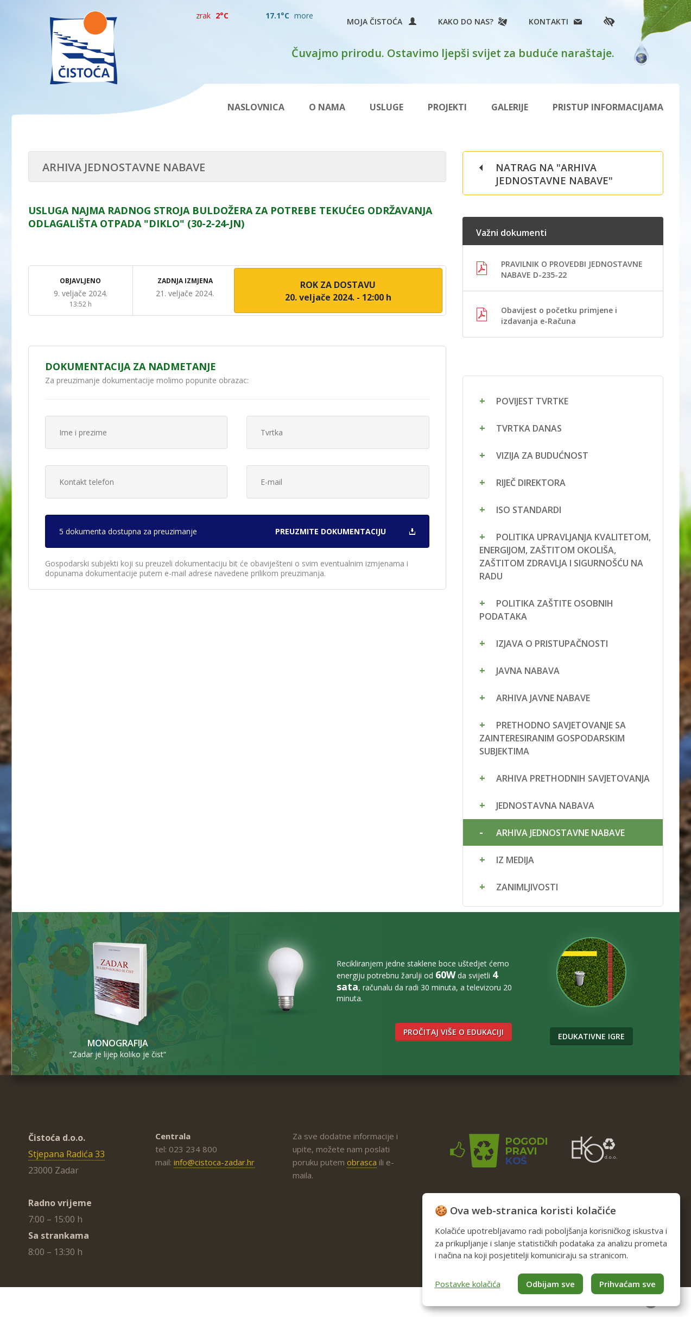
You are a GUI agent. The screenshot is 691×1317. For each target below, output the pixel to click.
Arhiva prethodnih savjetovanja (573, 778)
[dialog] (551, 1249)
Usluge (386, 107)
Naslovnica (255, 107)
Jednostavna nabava (545, 806)
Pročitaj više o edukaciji (453, 1032)
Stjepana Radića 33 (66, 1154)
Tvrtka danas (529, 428)
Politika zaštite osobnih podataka (546, 609)
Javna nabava (528, 671)
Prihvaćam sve (627, 1283)
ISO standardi (528, 510)
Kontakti (548, 21)
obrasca (362, 1162)
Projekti (447, 107)
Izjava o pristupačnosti (552, 644)
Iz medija (515, 860)
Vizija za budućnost (542, 455)
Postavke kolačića (467, 1283)
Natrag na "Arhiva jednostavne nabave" (554, 174)
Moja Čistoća (381, 21)
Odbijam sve (550, 1283)
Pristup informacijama (608, 107)
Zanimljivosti (527, 887)
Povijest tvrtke (532, 401)
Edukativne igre (591, 1036)
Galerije (509, 107)
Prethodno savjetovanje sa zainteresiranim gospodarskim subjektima (552, 738)
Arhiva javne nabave (543, 698)
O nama (327, 107)
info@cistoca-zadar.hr (214, 1162)
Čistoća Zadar (83, 47)
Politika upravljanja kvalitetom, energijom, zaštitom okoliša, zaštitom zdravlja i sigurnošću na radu (565, 556)
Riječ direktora (531, 483)
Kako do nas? (465, 21)
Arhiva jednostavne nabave (560, 833)
